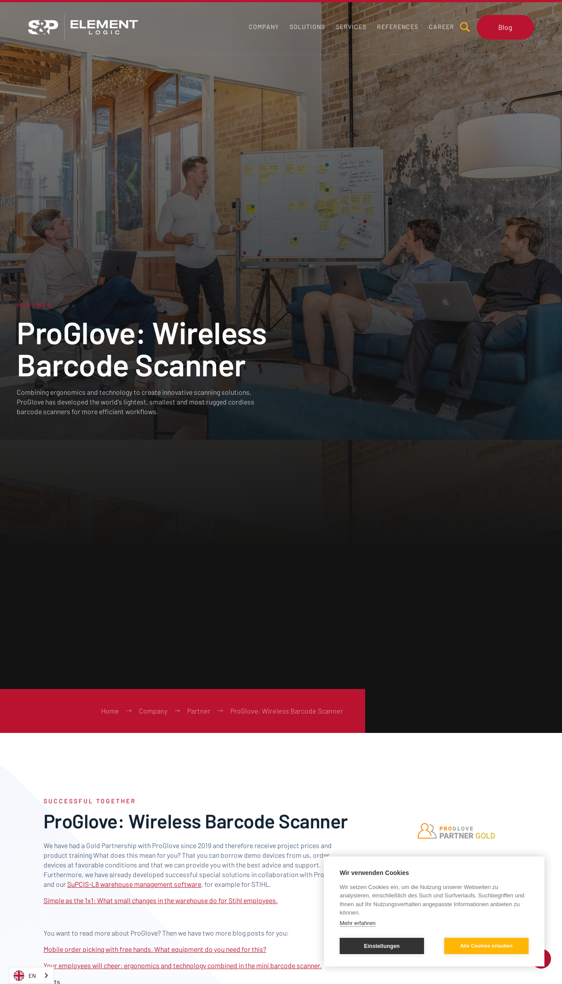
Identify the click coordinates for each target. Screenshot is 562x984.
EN (25, 975)
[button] (307, 26)
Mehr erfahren (358, 923)
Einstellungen (381, 946)
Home (110, 711)
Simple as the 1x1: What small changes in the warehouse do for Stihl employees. (161, 900)
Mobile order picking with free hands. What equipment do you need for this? (155, 949)
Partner (198, 711)
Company (153, 711)
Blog (505, 27)
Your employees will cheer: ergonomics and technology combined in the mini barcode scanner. (183, 965)
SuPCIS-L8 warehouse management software (134, 884)
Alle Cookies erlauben (486, 945)
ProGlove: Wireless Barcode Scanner (286, 711)
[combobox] (31, 975)
